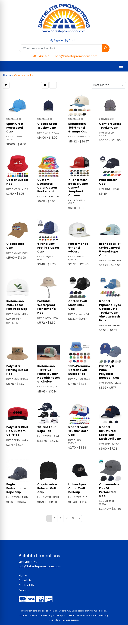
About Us (25, 580)
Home (23, 575)
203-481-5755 (42, 56)
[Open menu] (120, 66)
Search (24, 590)
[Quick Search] (60, 48)
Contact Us (26, 585)
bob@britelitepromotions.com (76, 56)
